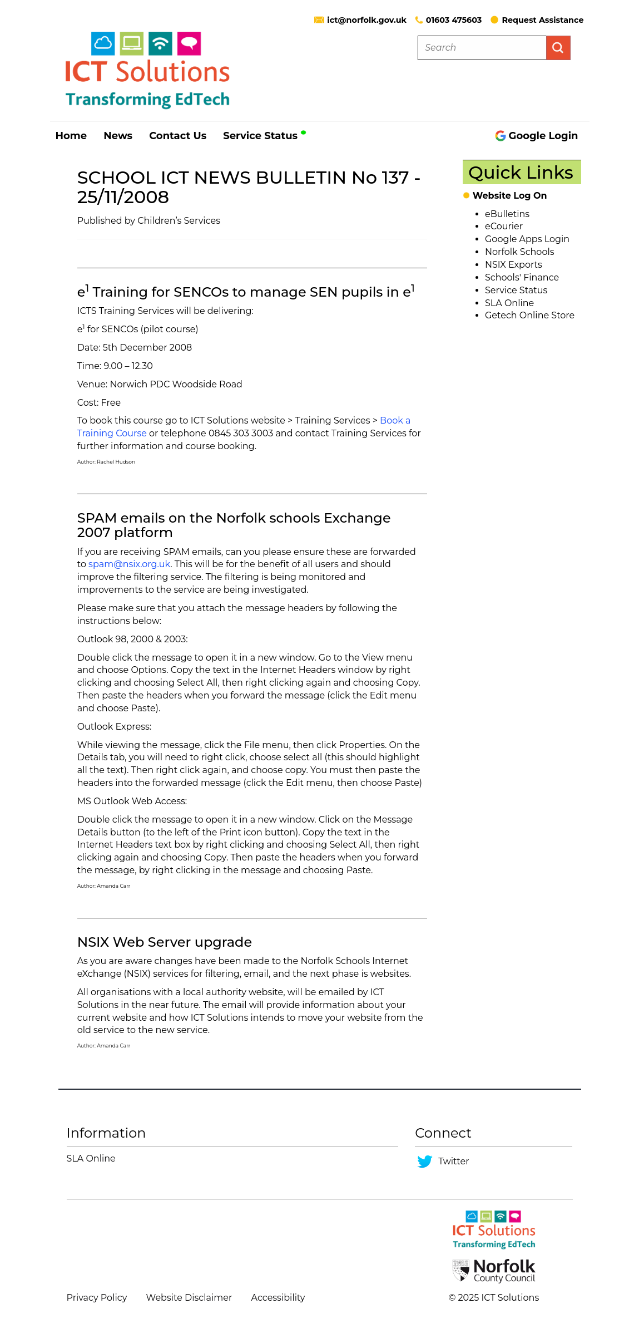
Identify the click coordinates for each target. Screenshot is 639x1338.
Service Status (265, 136)
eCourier (504, 226)
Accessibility (278, 1297)
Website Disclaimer (189, 1297)
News (117, 136)
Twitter (453, 1161)
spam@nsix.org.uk (129, 564)
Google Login (536, 136)
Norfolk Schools (519, 252)
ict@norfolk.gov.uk (367, 20)
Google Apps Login (527, 239)
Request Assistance (536, 20)
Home (71, 136)
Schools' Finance (522, 277)
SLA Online (509, 303)
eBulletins (507, 214)
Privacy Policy (97, 1297)
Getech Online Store (529, 315)
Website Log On (510, 195)
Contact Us (177, 136)
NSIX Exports (513, 264)
